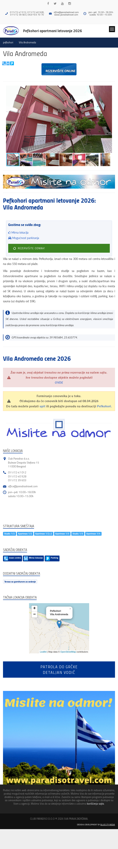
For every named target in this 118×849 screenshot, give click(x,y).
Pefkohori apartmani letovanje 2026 (52, 31)
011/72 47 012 (17, 472)
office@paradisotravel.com (66, 12)
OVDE (59, 382)
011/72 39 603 (17, 480)
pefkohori (8, 42)
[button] (111, 89)
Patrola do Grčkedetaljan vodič (59, 669)
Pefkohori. (104, 406)
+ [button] (34, 609)
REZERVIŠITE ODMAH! (29, 248)
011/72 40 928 (17, 476)
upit (42, 406)
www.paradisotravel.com (66, 14)
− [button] (34, 615)
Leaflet (43, 652)
